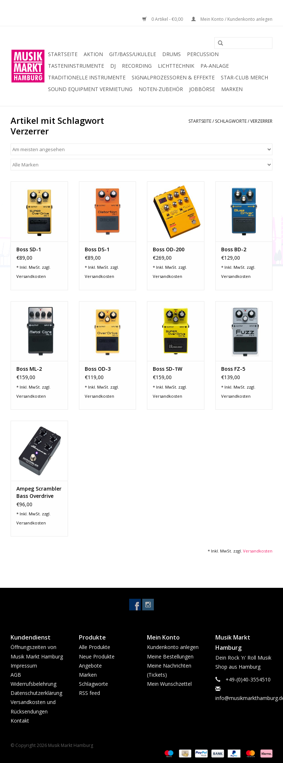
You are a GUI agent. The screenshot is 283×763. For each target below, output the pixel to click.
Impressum (24, 665)
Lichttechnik (176, 65)
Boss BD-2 (233, 249)
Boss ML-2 (29, 368)
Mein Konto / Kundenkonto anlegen (231, 19)
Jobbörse (202, 89)
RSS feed (89, 692)
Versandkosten (31, 276)
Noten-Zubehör (161, 89)
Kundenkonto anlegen (173, 647)
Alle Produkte (94, 647)
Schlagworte (231, 121)
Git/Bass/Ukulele (132, 54)
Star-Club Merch (244, 77)
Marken (232, 89)
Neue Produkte (97, 656)
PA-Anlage (214, 65)
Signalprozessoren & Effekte (173, 77)
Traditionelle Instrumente (86, 77)
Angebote (90, 665)
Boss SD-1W (167, 368)
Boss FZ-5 (233, 368)
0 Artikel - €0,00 (163, 19)
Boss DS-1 (97, 249)
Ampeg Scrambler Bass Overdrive (38, 492)
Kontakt (20, 720)
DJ (113, 65)
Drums (171, 54)
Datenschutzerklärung (36, 692)
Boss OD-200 (168, 249)
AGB (16, 674)
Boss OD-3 (98, 368)
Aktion (93, 54)
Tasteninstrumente (76, 65)
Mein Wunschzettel (169, 683)
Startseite (62, 54)
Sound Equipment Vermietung (90, 89)
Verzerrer (261, 121)
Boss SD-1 (28, 249)
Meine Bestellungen (170, 656)
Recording (137, 65)
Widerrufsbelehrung (33, 683)
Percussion (203, 54)
